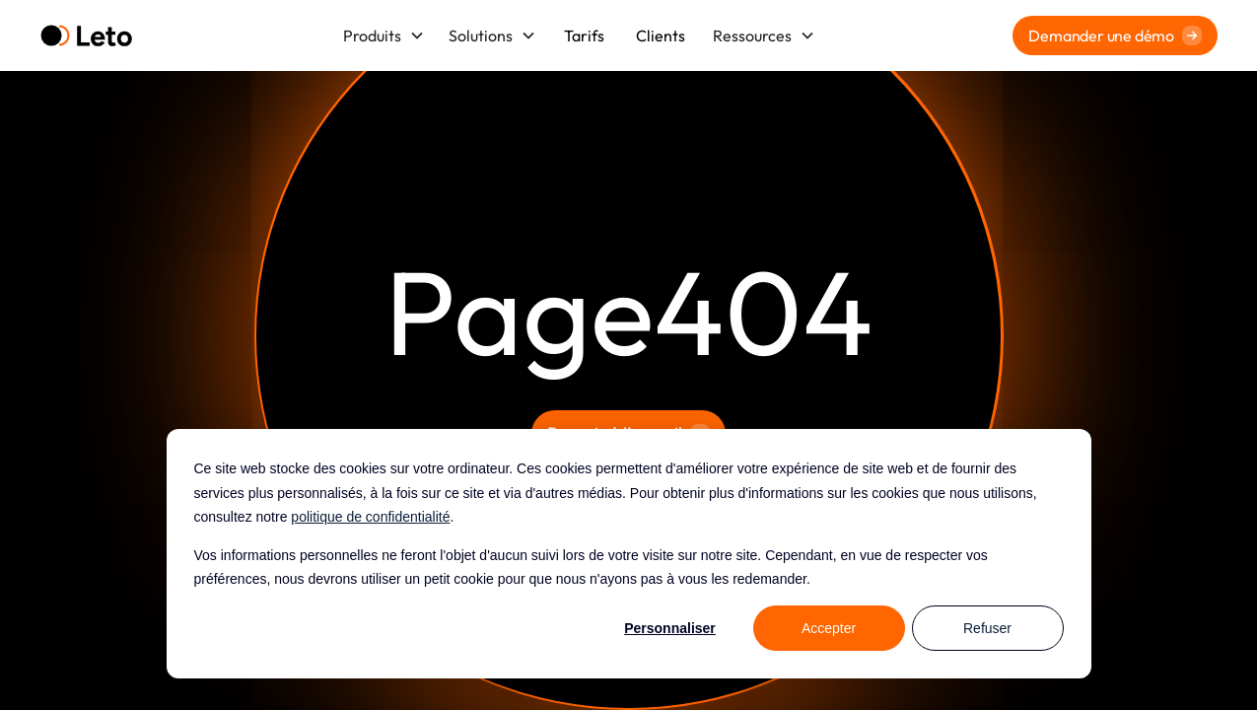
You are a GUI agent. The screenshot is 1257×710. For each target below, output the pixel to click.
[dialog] (629, 553)
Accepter (829, 628)
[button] (384, 35)
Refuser (987, 628)
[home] (86, 36)
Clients (660, 35)
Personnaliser (670, 628)
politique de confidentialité (370, 517)
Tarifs (584, 35)
